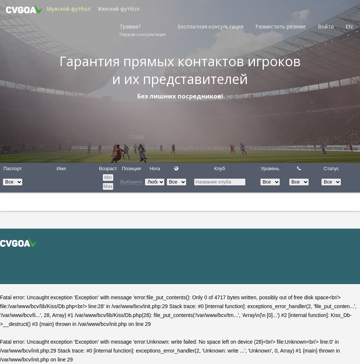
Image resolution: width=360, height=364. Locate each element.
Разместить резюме (280, 26)
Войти (326, 26)
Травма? (143, 30)
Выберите (131, 182)
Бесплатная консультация (210, 26)
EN (349, 26)
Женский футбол (118, 8)
